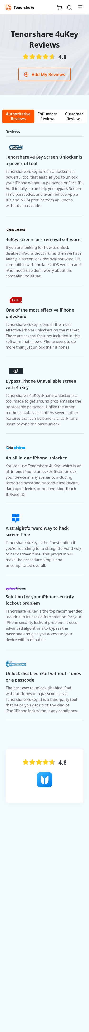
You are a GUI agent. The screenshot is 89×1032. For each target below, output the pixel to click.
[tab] (18, 116)
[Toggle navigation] (78, 7)
